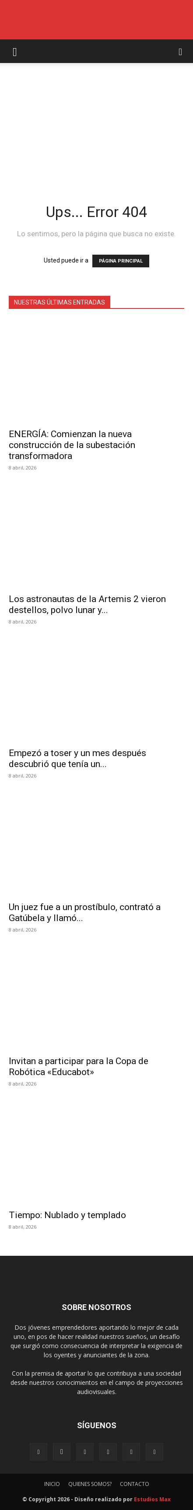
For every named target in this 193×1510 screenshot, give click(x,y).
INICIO (52, 1484)
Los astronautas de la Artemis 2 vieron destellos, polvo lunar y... (87, 604)
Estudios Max (152, 1499)
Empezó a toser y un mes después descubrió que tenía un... (77, 758)
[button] (15, 51)
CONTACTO (134, 1484)
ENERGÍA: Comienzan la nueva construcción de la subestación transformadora (72, 445)
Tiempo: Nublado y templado (67, 1215)
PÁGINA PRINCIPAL (121, 261)
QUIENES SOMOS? (90, 1484)
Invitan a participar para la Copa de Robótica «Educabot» (78, 1066)
